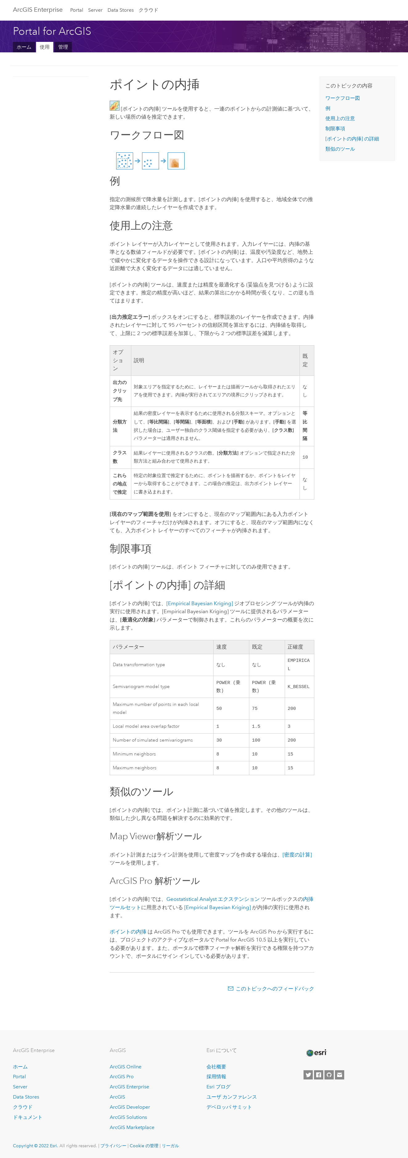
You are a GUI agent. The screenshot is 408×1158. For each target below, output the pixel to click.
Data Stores (121, 10)
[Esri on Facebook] (318, 1074)
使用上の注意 (340, 118)
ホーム (24, 47)
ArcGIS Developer (130, 1107)
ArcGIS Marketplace (132, 1127)
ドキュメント (28, 1117)
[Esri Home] (316, 1053)
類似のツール (340, 149)
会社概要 (216, 1067)
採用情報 (216, 1076)
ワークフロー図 (342, 98)
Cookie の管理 (144, 1145)
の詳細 (352, 139)
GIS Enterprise (38, 9)
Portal (76, 10)
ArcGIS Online (125, 1067)
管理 (63, 47)
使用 (45, 47)
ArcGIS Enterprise (129, 1087)
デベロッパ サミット (229, 1107)
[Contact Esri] (339, 1074)
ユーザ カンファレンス (231, 1097)
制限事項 (335, 129)
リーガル (170, 1145)
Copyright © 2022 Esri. (35, 1145)
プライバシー (113, 1145)
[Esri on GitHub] (329, 1074)
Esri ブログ (218, 1087)
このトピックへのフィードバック (275, 993)
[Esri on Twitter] (308, 1074)
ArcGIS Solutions (128, 1117)
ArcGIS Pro (122, 1076)
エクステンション (213, 904)
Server (95, 10)
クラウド (148, 10)
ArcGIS (117, 1097)
